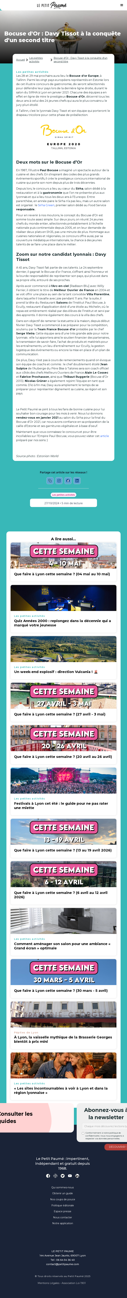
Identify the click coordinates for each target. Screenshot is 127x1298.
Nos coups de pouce (62, 1199)
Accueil (20, 59)
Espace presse (62, 1211)
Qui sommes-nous (62, 1187)
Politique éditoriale (62, 1205)
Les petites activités (36, 59)
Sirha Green (46, 205)
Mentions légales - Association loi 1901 (62, 1283)
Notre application (62, 1223)
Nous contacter (62, 1217)
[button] (122, 5)
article (104, 436)
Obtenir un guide (62, 1193)
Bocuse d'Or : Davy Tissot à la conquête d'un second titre (80, 59)
